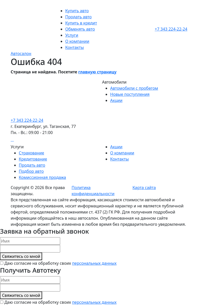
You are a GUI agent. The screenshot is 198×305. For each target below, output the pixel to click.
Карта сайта (144, 187)
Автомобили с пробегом (134, 88)
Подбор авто (31, 171)
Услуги (71, 35)
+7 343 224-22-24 (171, 29)
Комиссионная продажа (42, 177)
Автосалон (21, 53)
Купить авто (77, 11)
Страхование (31, 153)
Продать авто (78, 17)
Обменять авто (80, 29)
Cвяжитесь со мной (21, 256)
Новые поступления (130, 94)
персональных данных (94, 263)
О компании (77, 41)
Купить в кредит (81, 23)
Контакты (74, 47)
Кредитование (33, 159)
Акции (116, 100)
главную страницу (97, 72)
